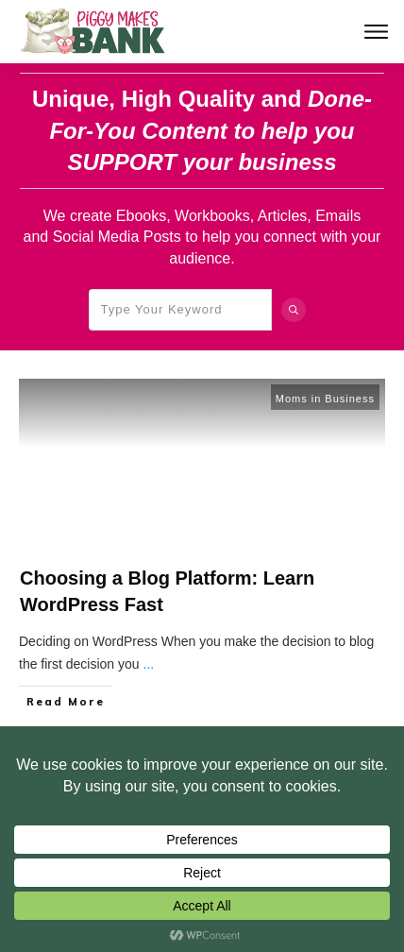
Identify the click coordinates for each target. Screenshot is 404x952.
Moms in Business (325, 398)
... (149, 664)
